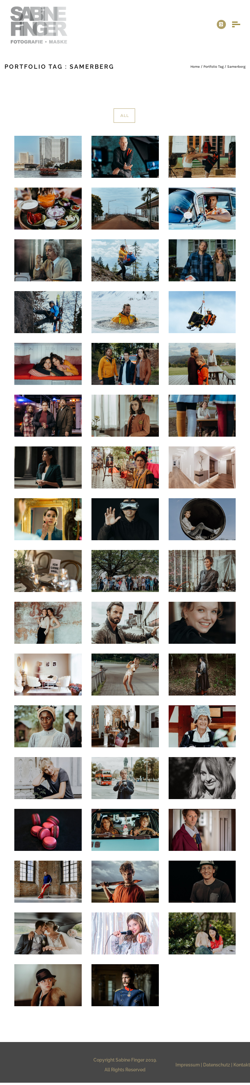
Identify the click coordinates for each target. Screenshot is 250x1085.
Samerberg (236, 66)
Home (195, 66)
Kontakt (241, 1064)
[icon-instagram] (221, 24)
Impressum (187, 1064)
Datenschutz (216, 1064)
